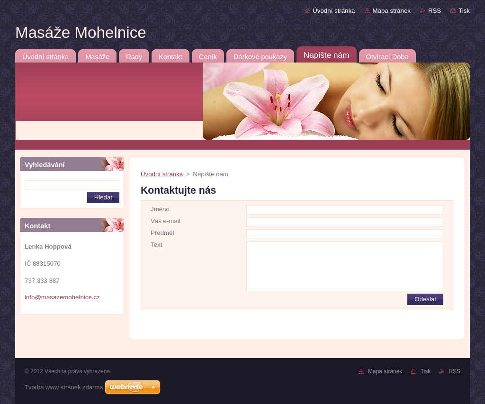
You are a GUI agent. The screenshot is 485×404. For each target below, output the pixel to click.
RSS (434, 10)
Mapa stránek (392, 10)
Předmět (162, 232)
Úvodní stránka (334, 10)
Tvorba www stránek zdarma (64, 387)
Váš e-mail (165, 220)
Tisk (464, 10)
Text (156, 244)
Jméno (160, 209)
